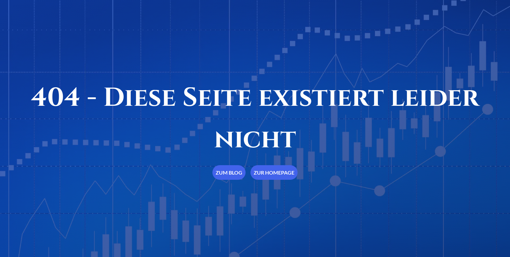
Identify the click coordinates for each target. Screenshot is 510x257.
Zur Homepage (274, 172)
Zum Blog (229, 172)
